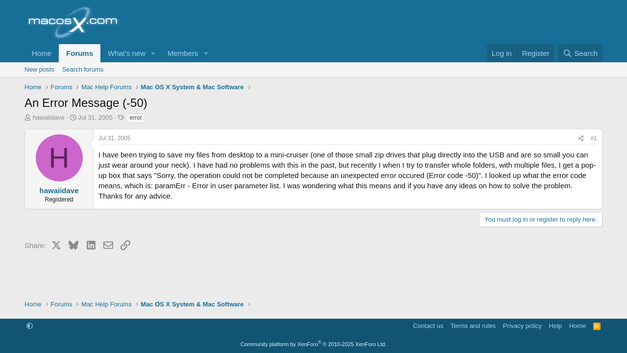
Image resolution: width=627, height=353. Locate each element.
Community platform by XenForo (313, 344)
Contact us (428, 325)
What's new (126, 53)
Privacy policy (522, 325)
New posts (39, 69)
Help (555, 325)
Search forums (83, 69)
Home (41, 53)
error (135, 117)
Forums (79, 53)
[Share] (581, 138)
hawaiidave (49, 117)
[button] (153, 53)
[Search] (580, 53)
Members (183, 53)
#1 (594, 138)
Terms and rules (473, 325)
